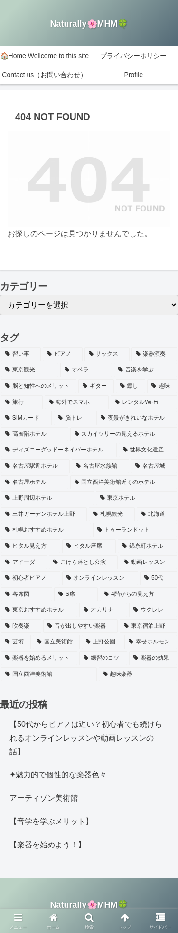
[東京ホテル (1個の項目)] (137, 498)
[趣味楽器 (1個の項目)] (138, 674)
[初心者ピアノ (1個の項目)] (30, 578)
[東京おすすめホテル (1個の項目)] (39, 610)
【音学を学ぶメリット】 (51, 821)
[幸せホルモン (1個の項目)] (150, 642)
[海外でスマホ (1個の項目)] (77, 402)
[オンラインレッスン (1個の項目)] (100, 578)
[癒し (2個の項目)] (131, 386)
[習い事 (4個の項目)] (21, 354)
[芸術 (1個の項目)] (16, 642)
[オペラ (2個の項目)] (86, 370)
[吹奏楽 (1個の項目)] (21, 626)
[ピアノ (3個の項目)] (63, 354)
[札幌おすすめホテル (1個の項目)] (46, 530)
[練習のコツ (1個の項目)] (103, 658)
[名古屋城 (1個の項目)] (154, 466)
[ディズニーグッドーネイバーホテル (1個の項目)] (59, 450)
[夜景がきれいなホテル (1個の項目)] (136, 418)
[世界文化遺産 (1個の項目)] (148, 450)
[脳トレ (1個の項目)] (74, 418)
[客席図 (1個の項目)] (26, 594)
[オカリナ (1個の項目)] (103, 610)
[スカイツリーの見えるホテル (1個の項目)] (124, 434)
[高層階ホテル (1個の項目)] (34, 434)
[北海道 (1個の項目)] (157, 514)
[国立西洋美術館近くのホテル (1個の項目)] (124, 482)
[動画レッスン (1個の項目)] (148, 562)
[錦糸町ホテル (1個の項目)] (147, 546)
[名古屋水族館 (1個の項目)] (100, 466)
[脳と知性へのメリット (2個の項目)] (38, 386)
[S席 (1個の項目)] (76, 594)
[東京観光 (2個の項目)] (29, 370)
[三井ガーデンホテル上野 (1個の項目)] (44, 514)
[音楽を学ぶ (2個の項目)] (145, 370)
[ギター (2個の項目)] (96, 386)
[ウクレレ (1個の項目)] (153, 610)
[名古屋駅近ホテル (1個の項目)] (35, 466)
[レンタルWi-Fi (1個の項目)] (144, 402)
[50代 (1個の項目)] (158, 578)
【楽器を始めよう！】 (47, 845)
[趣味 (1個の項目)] (162, 386)
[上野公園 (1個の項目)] (102, 642)
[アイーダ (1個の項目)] (24, 562)
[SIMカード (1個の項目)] (26, 418)
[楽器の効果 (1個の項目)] (153, 658)
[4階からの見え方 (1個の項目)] (138, 594)
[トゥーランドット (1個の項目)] (135, 530)
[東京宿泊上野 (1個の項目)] (148, 626)
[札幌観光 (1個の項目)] (112, 514)
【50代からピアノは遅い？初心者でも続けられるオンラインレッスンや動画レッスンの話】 (85, 738)
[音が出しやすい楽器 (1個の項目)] (80, 626)
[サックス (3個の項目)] (107, 354)
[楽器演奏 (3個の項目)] (154, 354)
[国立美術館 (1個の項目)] (56, 642)
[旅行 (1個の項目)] (22, 402)
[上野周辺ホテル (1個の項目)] (47, 498)
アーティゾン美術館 (43, 798)
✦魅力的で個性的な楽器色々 (58, 775)
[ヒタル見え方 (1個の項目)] (30, 546)
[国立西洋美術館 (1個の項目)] (49, 674)
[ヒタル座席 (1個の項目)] (89, 546)
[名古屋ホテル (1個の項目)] (34, 482)
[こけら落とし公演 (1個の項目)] (83, 562)
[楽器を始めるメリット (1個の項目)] (39, 658)
